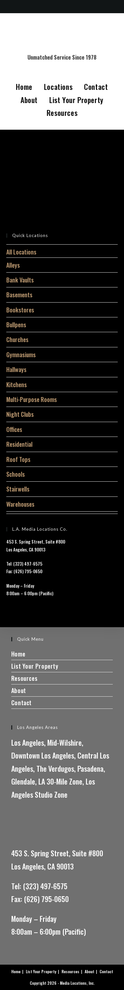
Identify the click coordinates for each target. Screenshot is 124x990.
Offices (14, 429)
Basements (19, 294)
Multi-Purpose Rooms (31, 399)
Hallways (16, 369)
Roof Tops (18, 459)
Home (24, 86)
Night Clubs (20, 414)
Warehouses (20, 504)
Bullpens (16, 324)
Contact (96, 86)
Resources (62, 112)
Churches (17, 339)
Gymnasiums (21, 354)
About (29, 99)
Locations (58, 86)
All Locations (21, 252)
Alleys (13, 265)
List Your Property (76, 99)
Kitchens (16, 384)
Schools (15, 474)
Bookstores (20, 310)
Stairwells (17, 489)
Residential (19, 444)
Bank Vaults (20, 280)
